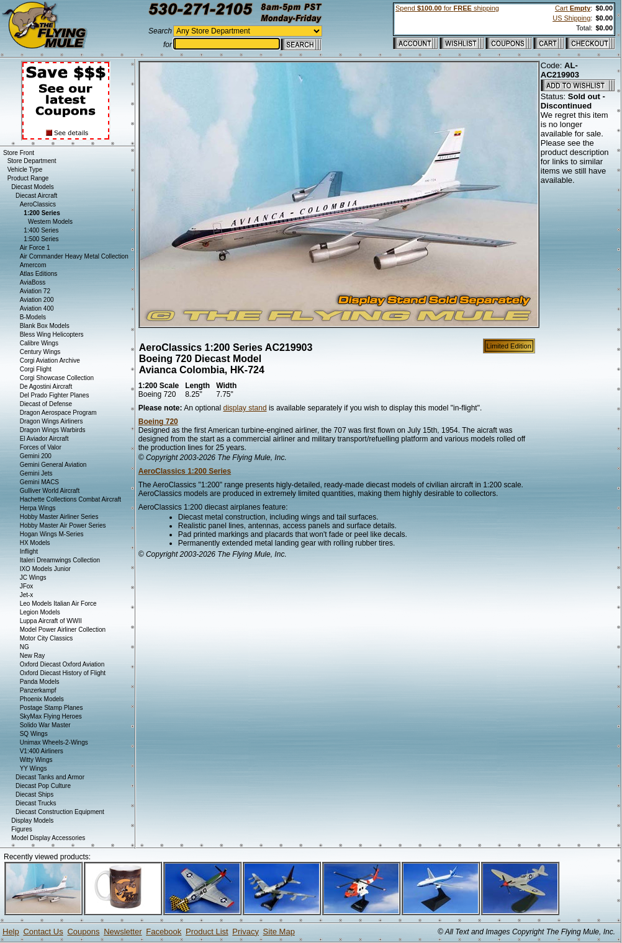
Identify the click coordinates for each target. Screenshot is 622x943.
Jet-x (27, 594)
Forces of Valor (40, 447)
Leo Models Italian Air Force (58, 603)
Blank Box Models (45, 325)
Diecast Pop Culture (43, 785)
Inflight (29, 551)
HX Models (35, 542)
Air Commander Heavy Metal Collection (74, 256)
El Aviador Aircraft (44, 438)
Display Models (32, 820)
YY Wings (33, 768)
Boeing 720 (158, 421)
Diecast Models (32, 187)
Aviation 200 (37, 299)
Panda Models (40, 681)
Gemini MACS (39, 482)
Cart (572, 8)
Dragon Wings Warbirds (53, 430)
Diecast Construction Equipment (60, 811)
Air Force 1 (35, 247)
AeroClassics (38, 204)
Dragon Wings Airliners (51, 421)
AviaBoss (33, 282)
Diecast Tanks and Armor (50, 777)
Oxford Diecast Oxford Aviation (62, 664)
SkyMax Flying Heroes (51, 716)
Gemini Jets (36, 473)
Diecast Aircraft (36, 195)
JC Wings (33, 577)
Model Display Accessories (48, 838)
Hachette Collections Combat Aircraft (70, 499)
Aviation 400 (37, 308)
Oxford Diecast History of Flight (63, 673)
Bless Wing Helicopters (52, 334)
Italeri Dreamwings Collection (60, 560)
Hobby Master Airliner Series (59, 516)
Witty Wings (36, 759)
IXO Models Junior (45, 568)
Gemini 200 (36, 456)
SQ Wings (34, 733)
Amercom (33, 265)
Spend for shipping (447, 8)
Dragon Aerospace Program (58, 412)
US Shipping (571, 18)
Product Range (28, 178)
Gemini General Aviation (53, 464)
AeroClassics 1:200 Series (184, 471)
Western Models (50, 221)
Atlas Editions (39, 273)
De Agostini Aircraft (46, 386)
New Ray (32, 655)
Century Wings (40, 351)
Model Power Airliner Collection (63, 629)
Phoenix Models (42, 699)
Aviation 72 (35, 291)
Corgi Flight (36, 369)
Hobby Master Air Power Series (63, 525)
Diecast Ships (34, 794)
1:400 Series (41, 230)
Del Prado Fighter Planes (54, 395)
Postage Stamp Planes (51, 707)
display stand (245, 408)
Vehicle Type (25, 169)
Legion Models (40, 612)
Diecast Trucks (36, 803)
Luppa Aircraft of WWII (51, 621)
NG (24, 647)
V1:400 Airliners (41, 751)
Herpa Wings (38, 508)
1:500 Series (41, 239)
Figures (21, 829)
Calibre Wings (39, 343)
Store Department (31, 160)
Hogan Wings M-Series (52, 534)
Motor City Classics (46, 638)
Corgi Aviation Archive (50, 360)
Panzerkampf (38, 690)
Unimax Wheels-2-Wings (54, 742)
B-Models (33, 317)
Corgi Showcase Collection (57, 377)
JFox (27, 586)
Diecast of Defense (46, 404)
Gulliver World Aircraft (50, 490)
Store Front (18, 152)
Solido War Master (45, 725)
